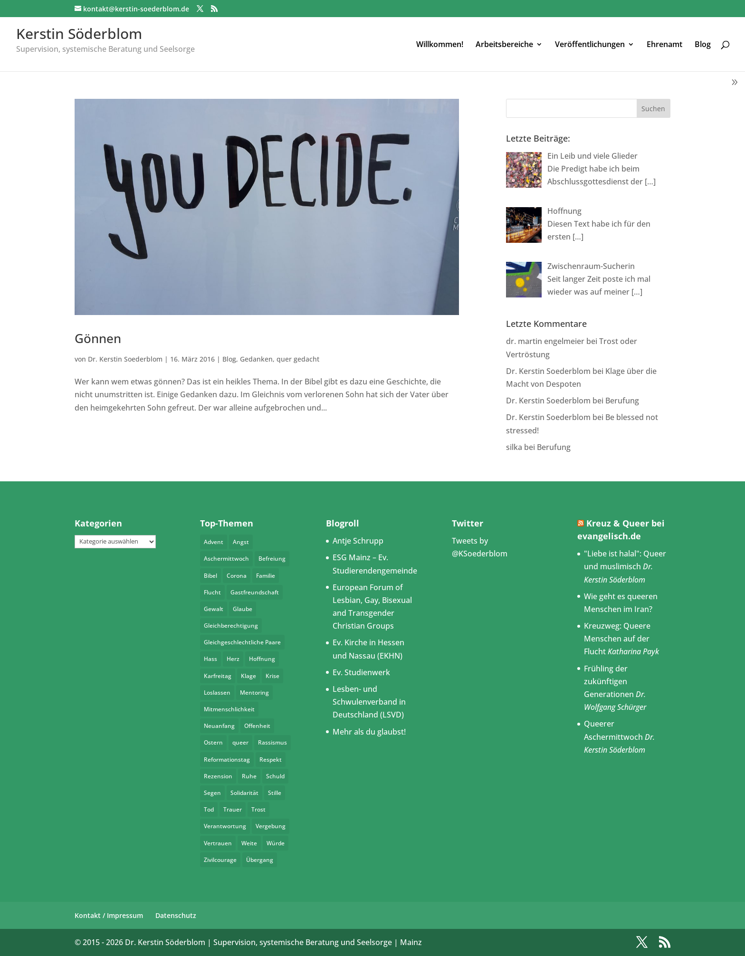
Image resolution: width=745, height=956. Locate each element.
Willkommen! (439, 45)
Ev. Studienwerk (361, 672)
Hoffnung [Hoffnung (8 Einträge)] (262, 659)
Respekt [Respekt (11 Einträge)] (270, 759)
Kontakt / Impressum (109, 915)
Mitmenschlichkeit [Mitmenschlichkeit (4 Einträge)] (229, 709)
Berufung (622, 400)
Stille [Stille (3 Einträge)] (274, 793)
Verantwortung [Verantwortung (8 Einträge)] (225, 826)
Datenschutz (175, 915)
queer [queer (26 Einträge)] (240, 742)
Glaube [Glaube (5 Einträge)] (242, 609)
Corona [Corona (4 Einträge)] (237, 576)
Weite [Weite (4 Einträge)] (249, 843)
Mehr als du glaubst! (369, 732)
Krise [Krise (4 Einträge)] (272, 676)
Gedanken (256, 358)
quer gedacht (298, 358)
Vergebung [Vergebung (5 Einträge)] (271, 826)
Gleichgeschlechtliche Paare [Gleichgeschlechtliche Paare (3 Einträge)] (242, 642)
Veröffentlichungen (590, 45)
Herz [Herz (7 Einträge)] (233, 659)
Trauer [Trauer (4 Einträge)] (232, 809)
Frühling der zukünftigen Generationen (609, 681)
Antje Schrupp (358, 540)
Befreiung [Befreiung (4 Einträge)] (272, 558)
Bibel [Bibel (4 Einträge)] (210, 576)
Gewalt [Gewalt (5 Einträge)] (213, 609)
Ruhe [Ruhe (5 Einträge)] (249, 776)
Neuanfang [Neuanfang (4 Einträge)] (219, 726)
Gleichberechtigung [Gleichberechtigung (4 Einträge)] (231, 625)
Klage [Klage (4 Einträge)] (248, 676)
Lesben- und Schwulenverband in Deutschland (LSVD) (369, 702)
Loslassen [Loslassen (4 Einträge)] (217, 692)
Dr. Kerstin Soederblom (125, 358)
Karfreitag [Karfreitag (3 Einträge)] (217, 676)
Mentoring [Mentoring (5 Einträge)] (254, 692)
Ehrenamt (664, 45)
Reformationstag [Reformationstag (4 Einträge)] (227, 759)
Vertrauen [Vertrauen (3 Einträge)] (218, 843)
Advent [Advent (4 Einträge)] (213, 542)
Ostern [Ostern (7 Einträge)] (213, 742)
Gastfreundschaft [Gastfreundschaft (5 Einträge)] (254, 592)
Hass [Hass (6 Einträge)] (210, 659)
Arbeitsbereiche (504, 45)
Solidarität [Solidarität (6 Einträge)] (244, 793)
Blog (703, 45)
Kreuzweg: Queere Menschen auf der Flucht (617, 639)
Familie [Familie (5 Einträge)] (265, 576)
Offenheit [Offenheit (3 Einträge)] (257, 726)
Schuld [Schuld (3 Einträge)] (275, 776)
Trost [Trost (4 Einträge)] (258, 809)
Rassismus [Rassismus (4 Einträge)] (272, 742)
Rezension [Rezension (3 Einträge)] (218, 776)
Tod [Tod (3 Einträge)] (209, 809)
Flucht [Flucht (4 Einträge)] (212, 592)
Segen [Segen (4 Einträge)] (212, 793)
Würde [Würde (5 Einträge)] (276, 843)
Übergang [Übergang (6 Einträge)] (259, 860)
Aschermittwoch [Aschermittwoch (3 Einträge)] (226, 558)
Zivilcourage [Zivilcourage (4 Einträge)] (220, 860)
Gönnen (98, 338)
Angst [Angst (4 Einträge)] (241, 542)
